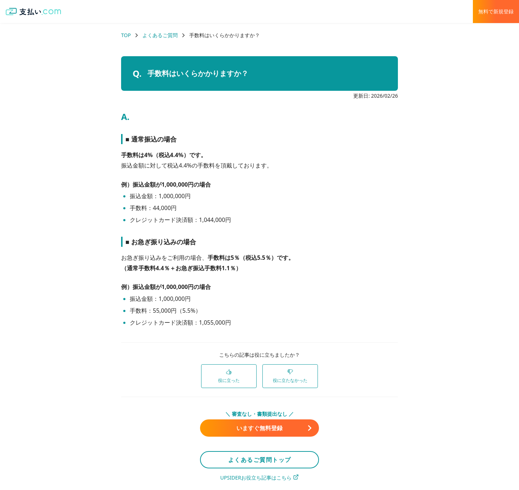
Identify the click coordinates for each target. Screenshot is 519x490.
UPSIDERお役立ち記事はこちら (259, 477)
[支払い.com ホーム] (33, 11)
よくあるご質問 (160, 35)
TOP (126, 35)
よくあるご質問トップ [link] (259, 460)
